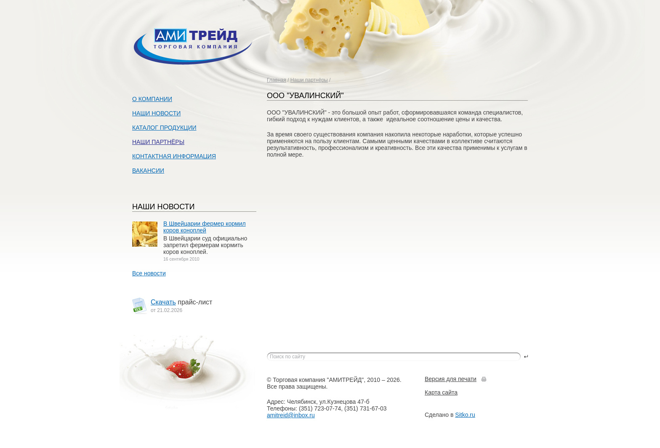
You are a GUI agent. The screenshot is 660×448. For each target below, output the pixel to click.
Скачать (163, 302)
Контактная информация (174, 156)
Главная (276, 80)
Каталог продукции (164, 127)
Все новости (149, 273)
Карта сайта (441, 392)
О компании (152, 99)
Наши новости (156, 113)
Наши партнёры (309, 80)
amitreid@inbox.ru (291, 415)
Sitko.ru (465, 414)
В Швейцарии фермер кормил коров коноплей (204, 227)
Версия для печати (450, 379)
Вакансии (148, 170)
